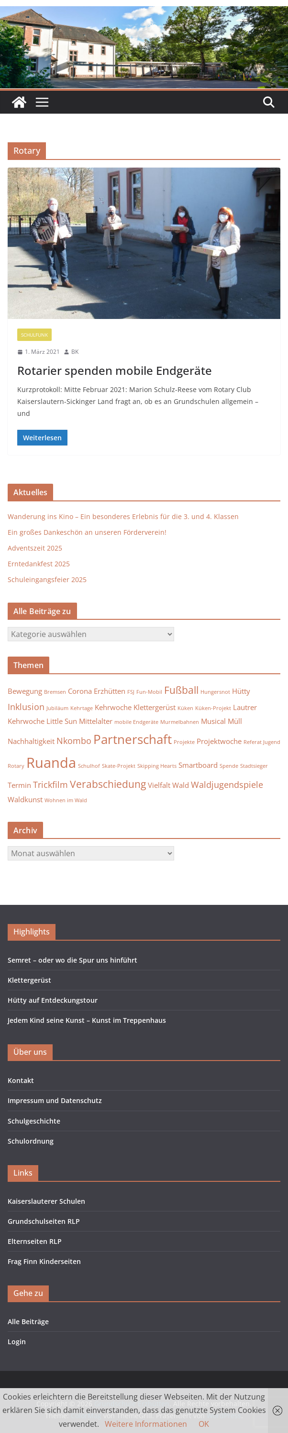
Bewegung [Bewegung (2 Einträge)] (25, 691)
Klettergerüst (29, 980)
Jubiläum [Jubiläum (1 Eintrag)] (57, 708)
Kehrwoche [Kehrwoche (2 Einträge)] (113, 707)
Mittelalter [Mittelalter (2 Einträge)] (95, 721)
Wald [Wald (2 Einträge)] (180, 785)
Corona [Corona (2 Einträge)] (80, 691)
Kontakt (21, 1080)
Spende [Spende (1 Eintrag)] (229, 766)
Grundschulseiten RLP (44, 1221)
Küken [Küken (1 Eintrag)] (185, 708)
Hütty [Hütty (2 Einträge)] (241, 691)
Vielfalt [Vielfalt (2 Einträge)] (159, 785)
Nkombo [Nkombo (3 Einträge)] (73, 740)
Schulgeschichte (34, 1120)
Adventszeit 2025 (35, 547)
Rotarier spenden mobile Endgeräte (114, 370)
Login (17, 1341)
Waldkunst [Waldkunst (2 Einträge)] (25, 799)
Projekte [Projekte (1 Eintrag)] (184, 742)
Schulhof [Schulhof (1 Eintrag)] (89, 766)
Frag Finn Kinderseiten (44, 1261)
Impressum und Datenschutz (55, 1100)
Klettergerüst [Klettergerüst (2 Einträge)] (154, 707)
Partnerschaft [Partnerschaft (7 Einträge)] (132, 739)
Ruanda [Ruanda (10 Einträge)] (51, 762)
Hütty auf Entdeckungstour (53, 1000)
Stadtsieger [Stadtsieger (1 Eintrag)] (254, 766)
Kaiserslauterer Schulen (46, 1201)
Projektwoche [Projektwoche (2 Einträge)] (219, 741)
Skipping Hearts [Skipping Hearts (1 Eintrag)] (157, 766)
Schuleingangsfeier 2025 (47, 579)
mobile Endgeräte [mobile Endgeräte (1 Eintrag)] (136, 722)
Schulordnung (31, 1141)
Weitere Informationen (146, 1424)
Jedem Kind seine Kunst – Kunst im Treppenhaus (87, 1020)
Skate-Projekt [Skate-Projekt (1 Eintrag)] (118, 766)
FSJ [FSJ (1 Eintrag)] (130, 692)
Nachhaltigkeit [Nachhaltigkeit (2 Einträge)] (31, 741)
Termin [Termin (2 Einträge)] (19, 785)
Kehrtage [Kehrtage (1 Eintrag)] (81, 708)
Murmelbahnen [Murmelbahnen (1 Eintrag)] (179, 722)
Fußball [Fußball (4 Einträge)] (181, 690)
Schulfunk (34, 334)
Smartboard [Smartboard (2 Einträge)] (198, 765)
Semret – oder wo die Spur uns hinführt (72, 960)
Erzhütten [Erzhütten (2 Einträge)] (109, 691)
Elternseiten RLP (35, 1241)
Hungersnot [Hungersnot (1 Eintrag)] (215, 692)
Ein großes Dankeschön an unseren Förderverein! (87, 532)
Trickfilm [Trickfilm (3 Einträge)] (50, 784)
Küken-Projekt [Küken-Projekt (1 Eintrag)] (213, 708)
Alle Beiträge (28, 1321)
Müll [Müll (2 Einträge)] (235, 721)
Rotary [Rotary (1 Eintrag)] (16, 766)
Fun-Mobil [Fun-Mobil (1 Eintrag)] (149, 692)
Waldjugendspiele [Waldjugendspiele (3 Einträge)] (227, 784)
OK (204, 1424)
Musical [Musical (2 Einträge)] (213, 721)
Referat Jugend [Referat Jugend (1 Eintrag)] (262, 742)
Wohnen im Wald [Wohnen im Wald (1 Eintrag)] (65, 800)
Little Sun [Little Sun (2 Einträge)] (61, 721)
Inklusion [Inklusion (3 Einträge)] (26, 706)
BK (74, 352)
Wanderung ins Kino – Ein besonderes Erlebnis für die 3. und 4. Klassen (123, 516)
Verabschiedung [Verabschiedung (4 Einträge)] (108, 784)
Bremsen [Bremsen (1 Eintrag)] (55, 692)
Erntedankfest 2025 (39, 563)
